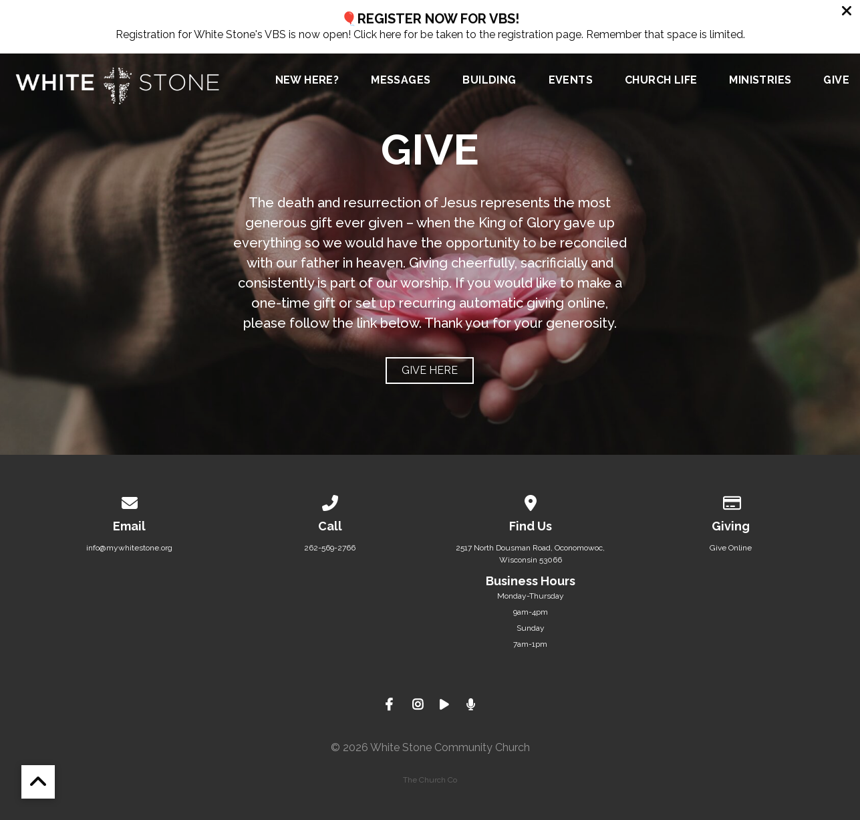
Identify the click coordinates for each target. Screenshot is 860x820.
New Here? (307, 80)
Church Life (661, 80)
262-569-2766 (329, 547)
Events (571, 80)
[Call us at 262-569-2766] (330, 501)
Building (489, 80)
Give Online (731, 547)
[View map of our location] (530, 501)
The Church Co (430, 780)
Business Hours (530, 581)
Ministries (760, 80)
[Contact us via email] (129, 501)
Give (836, 80)
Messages (400, 80)
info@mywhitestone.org (129, 547)
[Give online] (731, 501)
